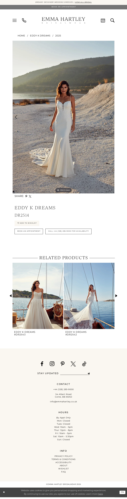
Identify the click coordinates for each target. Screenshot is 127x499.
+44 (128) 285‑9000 (63, 391)
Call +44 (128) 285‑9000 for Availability (74, 233)
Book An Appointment (31, 233)
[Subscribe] (90, 375)
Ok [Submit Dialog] (122, 494)
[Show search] (112, 20)
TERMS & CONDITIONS (64, 461)
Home (21, 36)
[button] (14, 20)
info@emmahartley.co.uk (63, 404)
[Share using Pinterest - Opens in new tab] (26, 196)
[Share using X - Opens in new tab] (30, 196)
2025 (58, 36)
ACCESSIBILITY (63, 465)
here (100, 496)
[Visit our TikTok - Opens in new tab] (84, 365)
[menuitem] (14, 20)
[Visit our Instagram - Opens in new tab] (52, 365)
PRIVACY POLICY (64, 458)
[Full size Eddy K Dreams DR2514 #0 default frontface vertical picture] (63, 117)
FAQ (63, 474)
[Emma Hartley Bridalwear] (63, 20)
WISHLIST (63, 471)
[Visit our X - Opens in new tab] (73, 365)
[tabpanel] (63, 117)
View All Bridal (85, 2)
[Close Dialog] (4, 494)
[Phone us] (24, 20)
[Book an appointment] (63, 7)
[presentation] (38, 298)
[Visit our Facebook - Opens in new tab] (42, 365)
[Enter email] (75, 375)
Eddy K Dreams (40, 36)
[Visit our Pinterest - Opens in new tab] (62, 365)
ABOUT (63, 468)
